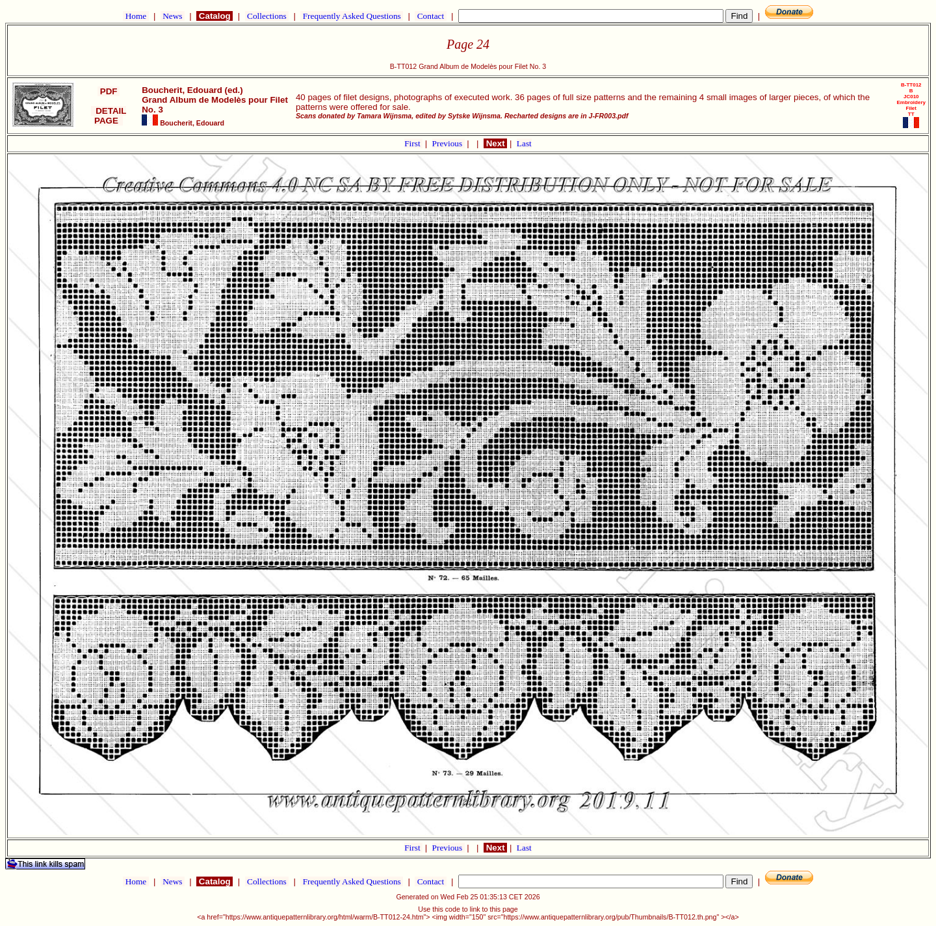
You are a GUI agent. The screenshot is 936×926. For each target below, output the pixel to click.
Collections (267, 16)
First (413, 143)
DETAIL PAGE (109, 116)
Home (135, 16)
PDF (109, 91)
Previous (448, 143)
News (173, 16)
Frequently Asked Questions (351, 16)
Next (495, 143)
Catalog (214, 16)
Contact (430, 16)
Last (524, 143)
